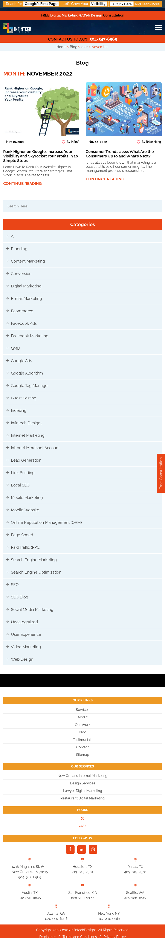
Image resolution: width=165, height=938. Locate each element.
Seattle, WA (135, 893)
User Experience (26, 634)
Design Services (82, 783)
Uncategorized (24, 622)
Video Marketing (26, 647)
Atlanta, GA (56, 913)
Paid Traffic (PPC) (25, 547)
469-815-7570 (135, 872)
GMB (15, 348)
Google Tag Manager (30, 385)
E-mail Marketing (26, 298)
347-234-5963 (109, 919)
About (82, 717)
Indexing (18, 410)
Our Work (82, 725)
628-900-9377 (82, 898)
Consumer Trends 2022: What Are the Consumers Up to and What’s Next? (120, 153)
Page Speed (22, 535)
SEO (15, 584)
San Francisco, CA (82, 893)
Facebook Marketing (29, 336)
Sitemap (82, 755)
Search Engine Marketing (34, 559)
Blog (82, 732)
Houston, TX (82, 867)
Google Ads (21, 360)
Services (82, 710)
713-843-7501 (82, 872)
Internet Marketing (27, 435)
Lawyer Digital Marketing (82, 791)
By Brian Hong (149, 141)
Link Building (23, 472)
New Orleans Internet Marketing (82, 776)
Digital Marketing (26, 286)
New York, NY (109, 913)
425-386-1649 (135, 898)
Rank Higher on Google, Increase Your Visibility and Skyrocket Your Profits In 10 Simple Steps (40, 156)
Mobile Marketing (27, 497)
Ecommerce (22, 311)
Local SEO (20, 485)
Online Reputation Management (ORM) (46, 522)
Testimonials (82, 740)
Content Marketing (28, 261)
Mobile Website (25, 510)
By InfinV (70, 141)
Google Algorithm (27, 373)
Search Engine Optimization (36, 572)
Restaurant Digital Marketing (82, 798)
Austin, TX (30, 893)
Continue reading (22, 183)
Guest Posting (23, 398)
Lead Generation (26, 460)
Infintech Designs (26, 423)
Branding (19, 248)
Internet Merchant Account (35, 448)
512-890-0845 (30, 898)
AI (12, 236)
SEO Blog (19, 597)
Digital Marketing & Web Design (82, 15)
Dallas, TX (135, 867)
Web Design (22, 659)
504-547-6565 (82, 39)
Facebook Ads (24, 323)
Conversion (21, 273)
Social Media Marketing (32, 609)
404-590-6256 (56, 919)
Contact (82, 747)
